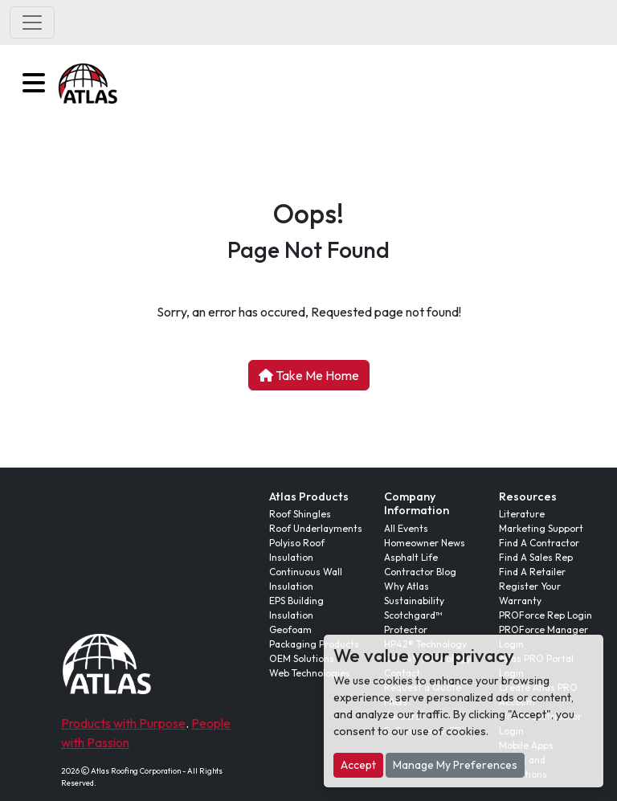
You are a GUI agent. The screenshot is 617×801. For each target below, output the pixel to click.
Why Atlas (406, 586)
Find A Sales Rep (536, 557)
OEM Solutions (301, 658)
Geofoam (290, 629)
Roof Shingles (300, 514)
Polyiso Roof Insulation (297, 550)
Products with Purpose (123, 723)
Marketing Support (541, 528)
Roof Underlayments (315, 528)
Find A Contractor (539, 543)
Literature (522, 514)
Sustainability (414, 601)
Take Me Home (309, 375)
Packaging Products (314, 644)
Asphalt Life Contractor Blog (420, 564)
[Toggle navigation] (32, 22)
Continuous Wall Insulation (305, 579)
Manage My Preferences (455, 765)
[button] (34, 83)
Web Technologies (309, 673)
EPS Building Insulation (296, 608)
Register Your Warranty (530, 593)
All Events (406, 528)
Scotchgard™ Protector (413, 622)
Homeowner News (424, 543)
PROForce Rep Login (545, 615)
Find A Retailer (532, 572)
